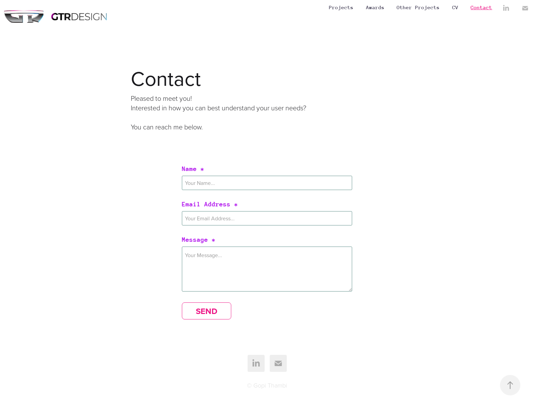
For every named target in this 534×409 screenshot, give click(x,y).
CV (455, 7)
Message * (199, 239)
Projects (341, 7)
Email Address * (210, 204)
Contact (481, 7)
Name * (193, 169)
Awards (375, 7)
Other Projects (418, 7)
